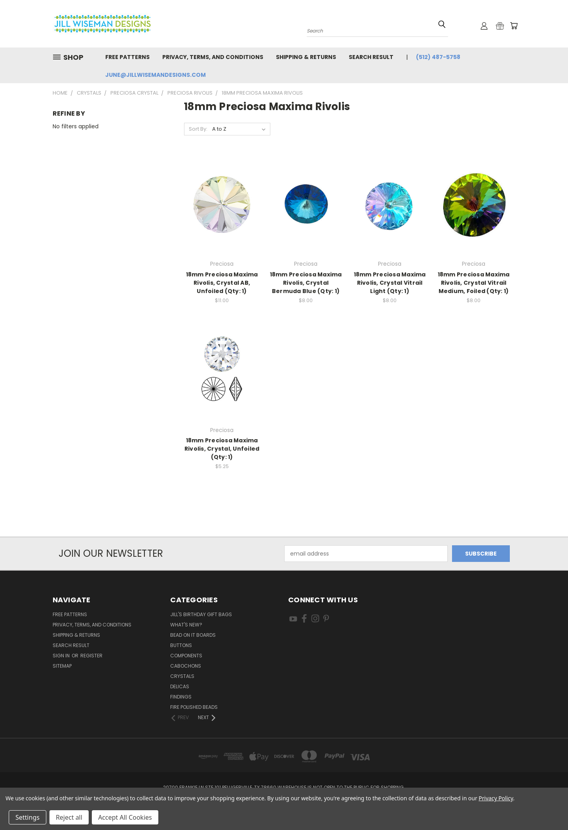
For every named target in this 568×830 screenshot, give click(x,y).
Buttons (181, 645)
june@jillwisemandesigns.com (155, 75)
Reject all (69, 817)
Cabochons (185, 665)
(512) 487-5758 (438, 57)
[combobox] (377, 30)
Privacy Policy (496, 798)
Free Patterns (127, 57)
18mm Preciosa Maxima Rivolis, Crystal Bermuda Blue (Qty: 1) (306, 282)
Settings (27, 817)
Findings (181, 696)
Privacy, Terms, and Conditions (212, 57)
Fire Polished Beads (194, 707)
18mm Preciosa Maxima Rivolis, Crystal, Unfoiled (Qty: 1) (222, 448)
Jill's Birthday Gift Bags (201, 614)
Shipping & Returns (306, 57)
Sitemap (62, 665)
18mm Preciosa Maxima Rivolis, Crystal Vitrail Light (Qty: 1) (390, 282)
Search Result (371, 57)
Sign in (62, 655)
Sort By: (198, 129)
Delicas (179, 686)
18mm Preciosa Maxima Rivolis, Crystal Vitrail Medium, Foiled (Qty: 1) (474, 282)
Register (91, 655)
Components (186, 655)
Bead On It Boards (193, 635)
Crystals (182, 676)
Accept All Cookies (125, 817)
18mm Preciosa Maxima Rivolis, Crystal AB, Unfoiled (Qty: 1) (222, 282)
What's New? (186, 624)
